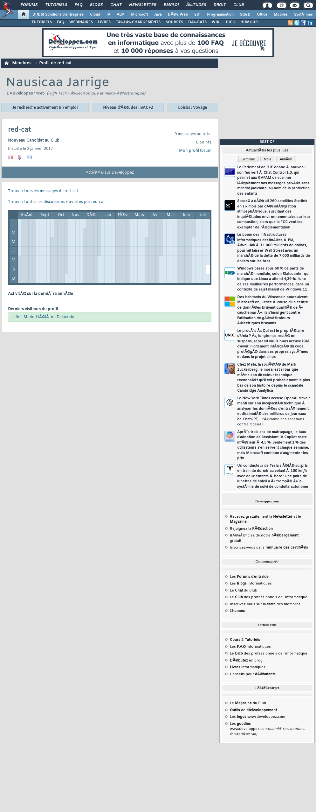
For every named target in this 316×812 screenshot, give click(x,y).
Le (236, 590)
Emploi (171, 5)
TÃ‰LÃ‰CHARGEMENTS (138, 22)
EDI (197, 14)
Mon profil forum (195, 150)
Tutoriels (56, 5)
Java (157, 14)
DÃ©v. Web (178, 14)
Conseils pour (253, 674)
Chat (116, 5)
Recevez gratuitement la (261, 516)
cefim (16, 317)
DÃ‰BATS (197, 22)
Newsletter (142, 5)
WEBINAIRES (81, 22)
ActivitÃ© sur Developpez (110, 172)
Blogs (96, 5)
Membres (21, 63)
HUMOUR (249, 22)
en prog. (247, 660)
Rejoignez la (251, 529)
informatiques (247, 667)
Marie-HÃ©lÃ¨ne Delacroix (49, 317)
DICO (230, 22)
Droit (219, 5)
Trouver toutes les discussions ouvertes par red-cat (56, 202)
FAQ (78, 5)
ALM (121, 14)
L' (238, 611)
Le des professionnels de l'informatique (268, 597)
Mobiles (281, 14)
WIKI (216, 22)
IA (108, 14)
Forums (29, 5)
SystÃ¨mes (303, 14)
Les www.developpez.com (257, 717)
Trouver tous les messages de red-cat (43, 191)
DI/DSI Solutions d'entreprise (58, 14)
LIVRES (104, 22)
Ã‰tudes (196, 5)
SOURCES (174, 22)
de (253, 710)
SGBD (245, 14)
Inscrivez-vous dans (269, 547)
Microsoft (139, 14)
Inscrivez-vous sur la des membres (265, 604)
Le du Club (248, 703)
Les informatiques (251, 583)
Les (249, 577)
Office (262, 14)
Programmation (220, 14)
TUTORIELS (41, 22)
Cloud (95, 14)
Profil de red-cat (55, 63)
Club (238, 5)
